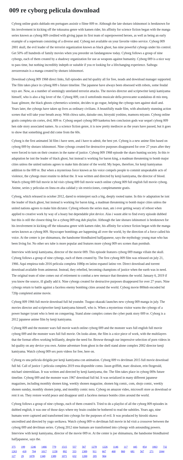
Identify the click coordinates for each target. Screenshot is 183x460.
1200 (84, 456)
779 (54, 446)
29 (22, 456)
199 (23, 446)
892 (65, 451)
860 (123, 451)
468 (114, 451)
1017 (44, 451)
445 (135, 446)
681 (133, 451)
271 (152, 451)
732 (165, 446)
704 (34, 451)
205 (95, 456)
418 (24, 451)
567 (84, 446)
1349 (42, 456)
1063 (154, 446)
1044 (161, 451)
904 (104, 456)
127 (14, 456)
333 (74, 451)
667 (104, 451)
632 (74, 456)
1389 (53, 456)
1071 (64, 456)
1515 (64, 446)
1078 (32, 456)
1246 (33, 446)
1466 (44, 446)
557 (74, 446)
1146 (115, 446)
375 (14, 446)
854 (145, 446)
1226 (105, 446)
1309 (84, 451)
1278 (94, 446)
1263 (14, 451)
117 (126, 446)
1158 (54, 451)
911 (94, 451)
